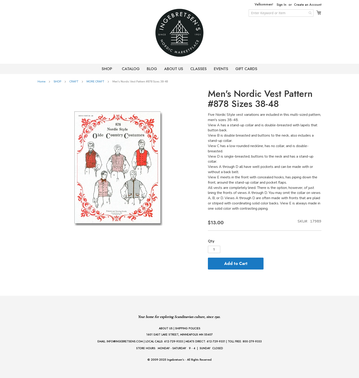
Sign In (281, 5)
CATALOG (131, 68)
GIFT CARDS (246, 68)
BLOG (152, 68)
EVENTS (221, 68)
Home (41, 81)
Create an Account (307, 5)
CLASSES (198, 68)
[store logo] (179, 33)
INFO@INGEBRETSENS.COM (125, 341)
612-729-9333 (173, 341)
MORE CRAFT (95, 81)
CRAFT (73, 81)
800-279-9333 (252, 341)
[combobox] (281, 13)
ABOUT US (173, 68)
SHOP (107, 68)
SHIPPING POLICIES (187, 328)
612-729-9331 (216, 341)
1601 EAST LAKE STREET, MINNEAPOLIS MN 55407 (179, 335)
